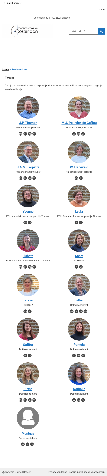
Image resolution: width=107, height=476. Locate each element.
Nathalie (79, 389)
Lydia (79, 211)
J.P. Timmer (28, 123)
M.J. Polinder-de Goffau (79, 123)
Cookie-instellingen (79, 472)
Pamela (79, 345)
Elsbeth (28, 256)
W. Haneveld (79, 167)
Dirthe (27, 389)
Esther (79, 300)
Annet (79, 256)
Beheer (26, 472)
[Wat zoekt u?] (83, 31)
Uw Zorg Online (13, 472)
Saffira (28, 345)
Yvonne (28, 211)
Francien (28, 300)
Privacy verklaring (57, 472)
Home (5, 69)
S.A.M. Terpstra (28, 167)
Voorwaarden (98, 472)
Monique (28, 433)
